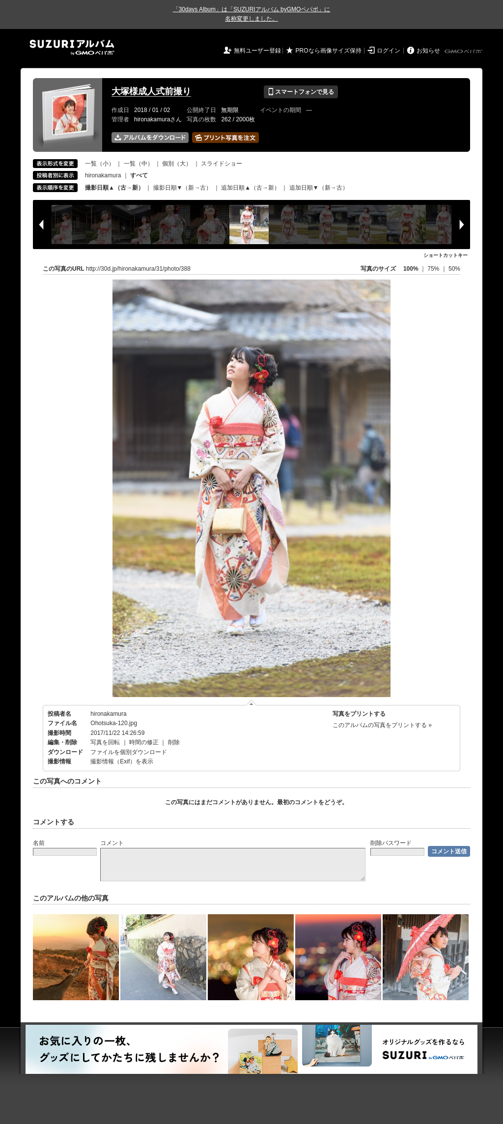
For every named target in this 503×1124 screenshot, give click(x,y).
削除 (174, 742)
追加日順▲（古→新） (250, 187)
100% (411, 268)
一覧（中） (138, 163)
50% (454, 268)
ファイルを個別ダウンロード (128, 752)
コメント (112, 843)
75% (434, 268)
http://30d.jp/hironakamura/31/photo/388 (138, 268)
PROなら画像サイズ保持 (329, 50)
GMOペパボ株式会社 (464, 51)
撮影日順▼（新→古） (182, 187)
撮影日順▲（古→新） (114, 187)
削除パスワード (391, 843)
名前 (39, 843)
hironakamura (103, 175)
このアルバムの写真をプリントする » (382, 725)
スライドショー (221, 163)
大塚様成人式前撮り (151, 91)
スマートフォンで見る (301, 91)
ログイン (388, 50)
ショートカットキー (445, 255)
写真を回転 (105, 742)
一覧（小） (99, 163)
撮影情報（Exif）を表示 (121, 761)
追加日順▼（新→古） (318, 187)
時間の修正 (144, 742)
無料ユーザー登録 (257, 50)
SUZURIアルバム (72, 47)
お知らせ (428, 50)
